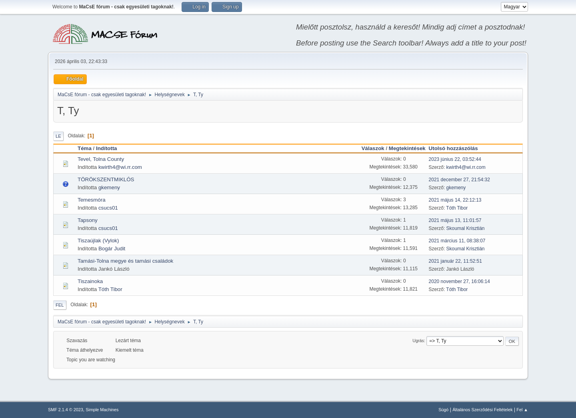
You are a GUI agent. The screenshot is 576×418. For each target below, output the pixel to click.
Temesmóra (92, 200)
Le (58, 136)
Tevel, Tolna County (101, 159)
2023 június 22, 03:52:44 (455, 159)
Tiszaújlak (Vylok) (98, 241)
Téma (85, 148)
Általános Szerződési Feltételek (482, 409)
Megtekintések (407, 148)
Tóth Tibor (457, 208)
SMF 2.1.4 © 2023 (65, 409)
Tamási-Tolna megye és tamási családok (125, 261)
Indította (106, 148)
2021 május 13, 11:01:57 (455, 220)
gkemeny (109, 187)
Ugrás (418, 340)
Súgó (443, 409)
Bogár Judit (111, 249)
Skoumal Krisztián (465, 228)
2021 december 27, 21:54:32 (459, 179)
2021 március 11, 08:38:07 (457, 241)
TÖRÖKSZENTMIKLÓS (106, 179)
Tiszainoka (90, 281)
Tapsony (88, 220)
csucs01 (108, 208)
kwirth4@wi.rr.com (120, 167)
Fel (60, 305)
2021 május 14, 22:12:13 (455, 200)
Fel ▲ (522, 409)
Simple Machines (102, 409)
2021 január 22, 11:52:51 (455, 261)
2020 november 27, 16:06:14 (459, 281)
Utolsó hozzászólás (457, 148)
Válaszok (373, 148)
